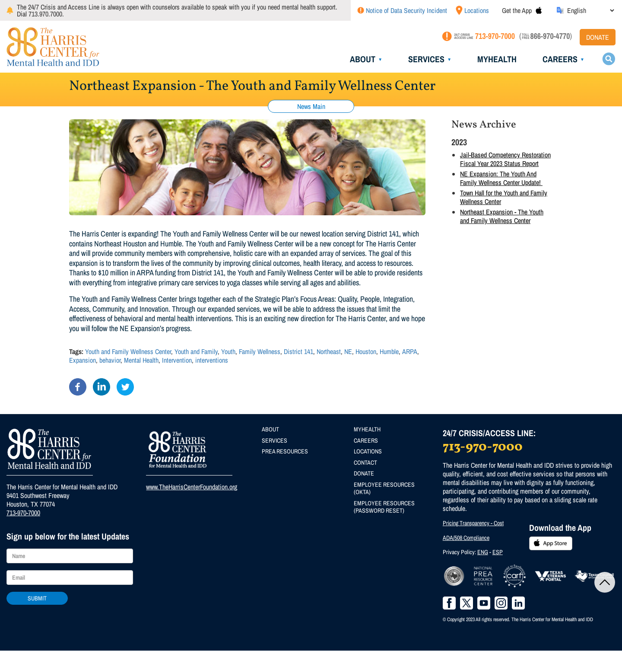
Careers (560, 59)
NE (348, 351)
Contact (365, 462)
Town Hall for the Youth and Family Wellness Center (503, 197)
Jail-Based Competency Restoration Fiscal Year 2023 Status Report (505, 159)
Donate (597, 37)
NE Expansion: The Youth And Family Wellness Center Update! (501, 178)
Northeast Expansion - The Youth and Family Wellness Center (501, 216)
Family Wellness (259, 351)
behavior (110, 360)
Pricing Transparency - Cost (473, 523)
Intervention (177, 360)
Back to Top (604, 582)
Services (426, 59)
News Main (311, 106)
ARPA (409, 351)
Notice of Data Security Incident (406, 10)
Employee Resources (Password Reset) (384, 507)
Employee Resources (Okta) (384, 488)
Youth (228, 351)
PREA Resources (285, 451)
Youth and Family (196, 351)
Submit (37, 598)
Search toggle (609, 59)
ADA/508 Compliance (466, 538)
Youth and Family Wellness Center (128, 351)
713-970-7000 (23, 512)
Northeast (329, 351)
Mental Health (141, 360)
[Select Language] (590, 10)
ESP (497, 552)
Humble (389, 351)
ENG (482, 552)
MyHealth (497, 59)
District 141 (298, 351)
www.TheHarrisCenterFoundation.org (191, 486)
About (362, 59)
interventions (211, 360)
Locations (476, 10)
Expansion (82, 360)
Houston (365, 351)
